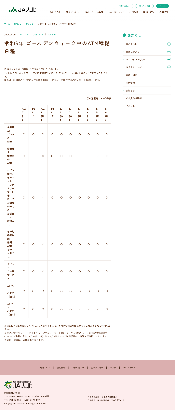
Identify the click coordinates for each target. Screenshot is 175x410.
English (163, 6)
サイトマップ (129, 367)
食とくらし (55, 12)
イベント (130, 106)
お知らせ (133, 12)
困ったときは (144, 6)
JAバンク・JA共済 (93, 12)
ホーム (7, 23)
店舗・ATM (149, 12)
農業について (73, 12)
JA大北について (116, 12)
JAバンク (24, 34)
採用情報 (163, 12)
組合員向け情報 (134, 98)
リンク (113, 367)
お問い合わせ (124, 6)
